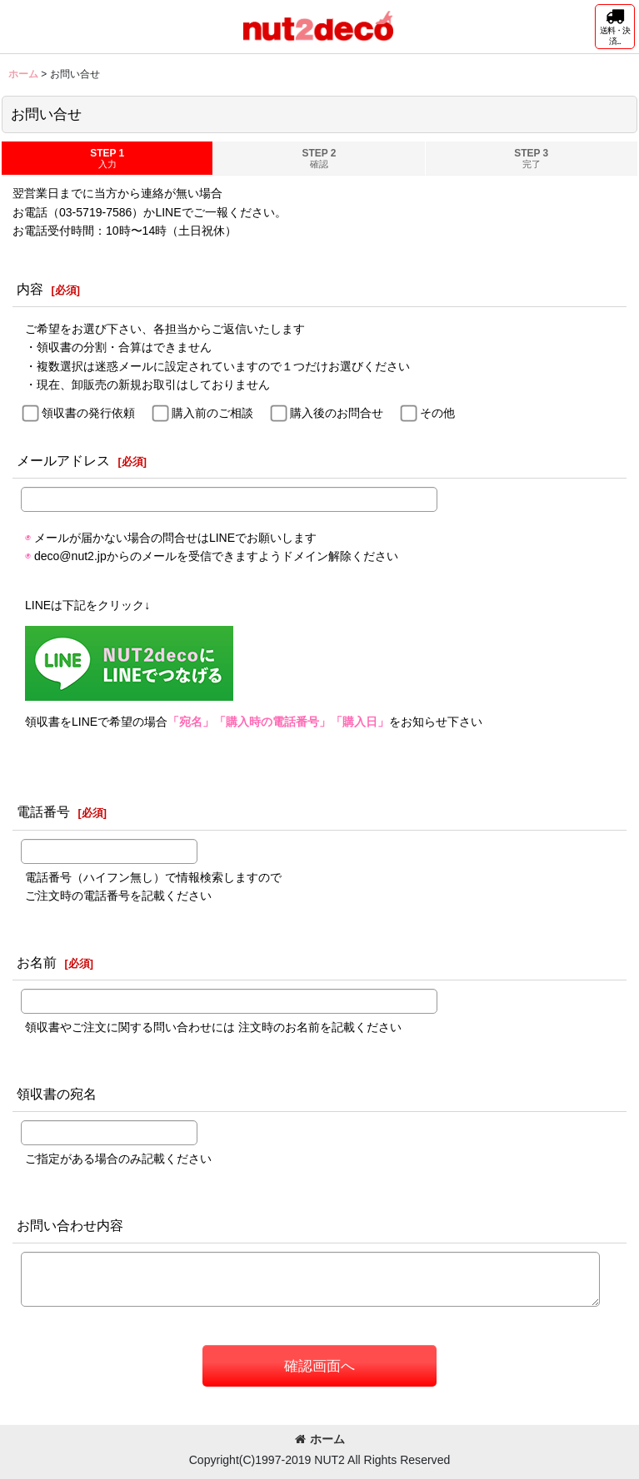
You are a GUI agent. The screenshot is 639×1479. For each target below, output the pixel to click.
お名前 (37, 962)
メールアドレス (63, 460)
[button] (615, 26)
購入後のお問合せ (336, 412)
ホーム (320, 1439)
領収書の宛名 (57, 1093)
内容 (30, 288)
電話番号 (43, 811)
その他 (437, 412)
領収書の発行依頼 (88, 412)
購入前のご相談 (212, 412)
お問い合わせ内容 (70, 1225)
